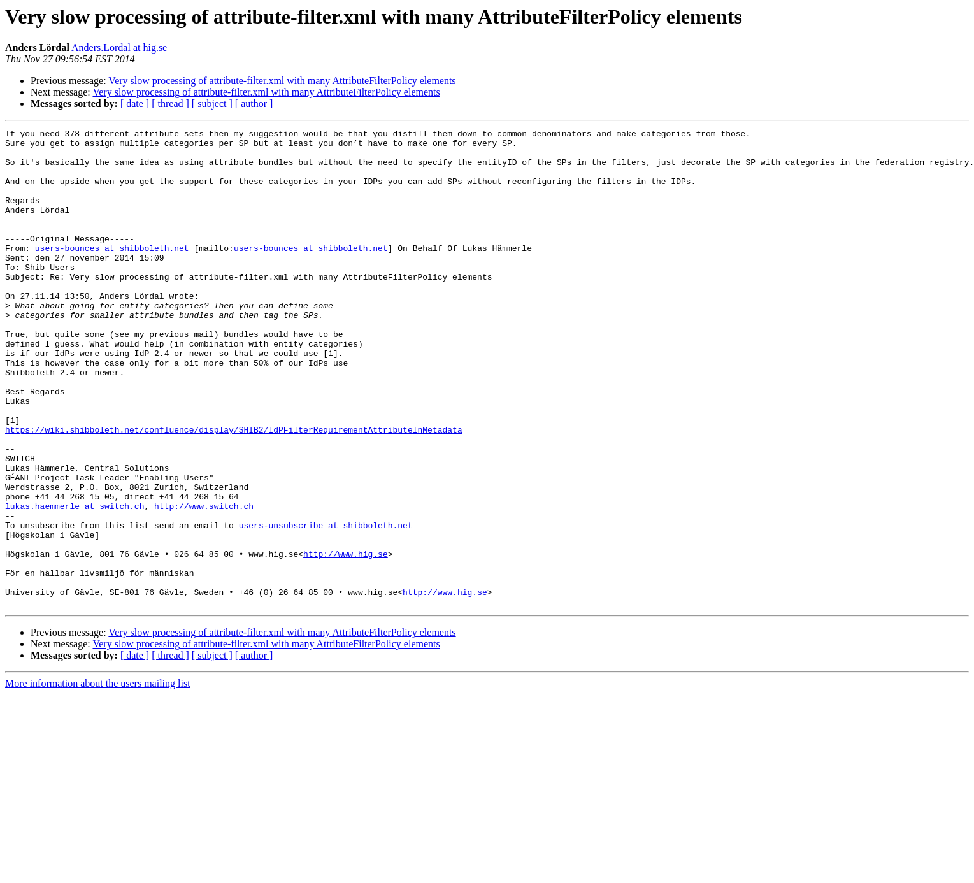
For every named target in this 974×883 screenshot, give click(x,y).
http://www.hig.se (345, 639)
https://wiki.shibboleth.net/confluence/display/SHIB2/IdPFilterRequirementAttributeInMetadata (233, 490)
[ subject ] (212, 103)
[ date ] (134, 103)
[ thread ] (170, 103)
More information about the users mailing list (97, 778)
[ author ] (254, 103)
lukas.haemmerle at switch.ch (74, 582)
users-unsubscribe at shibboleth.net (326, 605)
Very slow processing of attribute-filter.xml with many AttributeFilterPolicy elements (281, 80)
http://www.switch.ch (204, 582)
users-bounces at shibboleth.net (112, 272)
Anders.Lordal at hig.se (119, 47)
